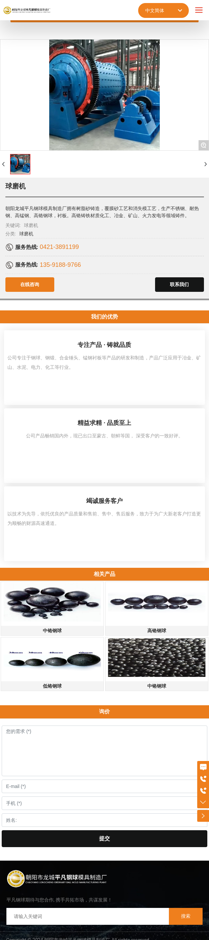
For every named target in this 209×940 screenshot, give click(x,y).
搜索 (185, 916)
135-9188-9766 (60, 264)
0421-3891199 (59, 247)
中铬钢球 (52, 630)
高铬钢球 (156, 630)
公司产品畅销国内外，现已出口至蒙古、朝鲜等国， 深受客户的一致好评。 (104, 435)
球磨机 (26, 233)
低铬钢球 (52, 686)
